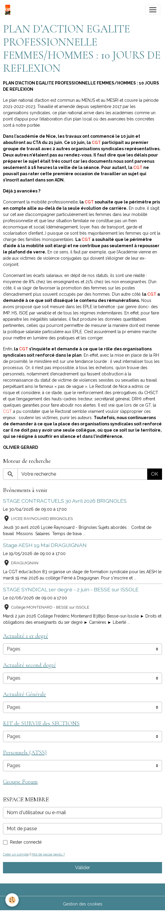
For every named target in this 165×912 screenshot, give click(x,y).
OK (154, 474)
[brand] (9, 10)
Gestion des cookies (82, 904)
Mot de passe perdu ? (48, 854)
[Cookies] (12, 900)
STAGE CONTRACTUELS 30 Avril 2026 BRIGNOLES (65, 501)
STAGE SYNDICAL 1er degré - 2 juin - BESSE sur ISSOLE (71, 589)
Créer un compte (16, 854)
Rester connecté (26, 842)
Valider (82, 867)
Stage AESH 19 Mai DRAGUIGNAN (45, 545)
